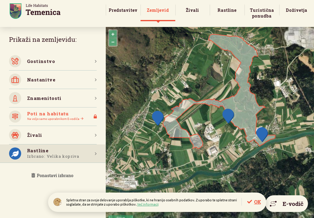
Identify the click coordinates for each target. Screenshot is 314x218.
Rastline (227, 10)
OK (257, 202)
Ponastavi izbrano (52, 175)
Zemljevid (158, 10)
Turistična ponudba (262, 13)
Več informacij (148, 204)
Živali (192, 10)
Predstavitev (123, 10)
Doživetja (296, 10)
